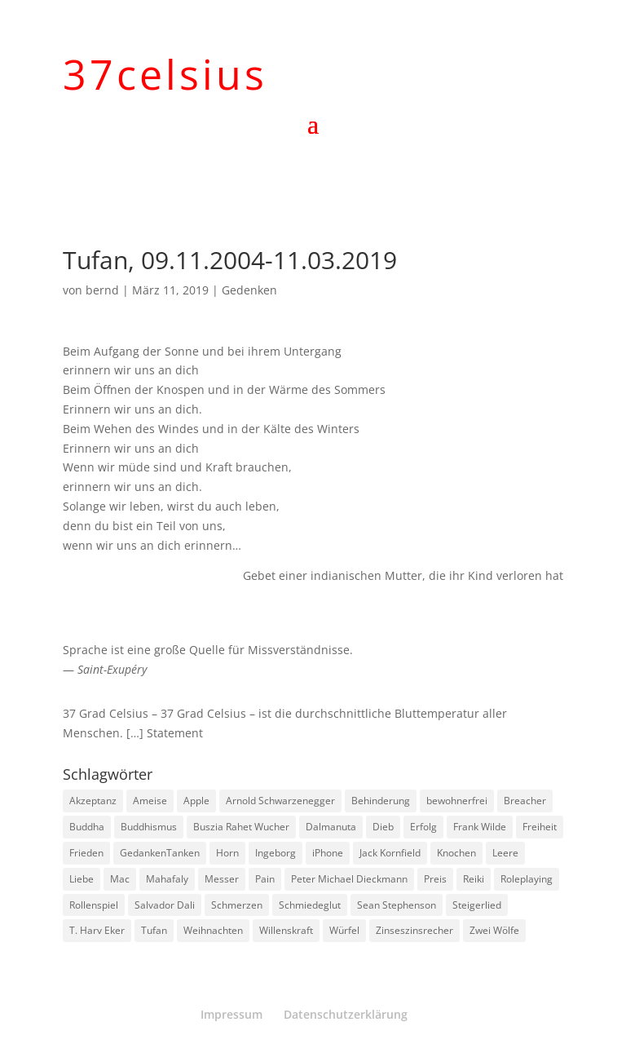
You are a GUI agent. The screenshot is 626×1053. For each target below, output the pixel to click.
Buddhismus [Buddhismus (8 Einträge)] (149, 827)
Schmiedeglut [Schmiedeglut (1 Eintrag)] (310, 905)
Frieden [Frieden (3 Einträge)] (86, 853)
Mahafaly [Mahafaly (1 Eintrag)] (167, 879)
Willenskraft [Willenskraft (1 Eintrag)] (286, 930)
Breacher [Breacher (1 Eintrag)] (525, 800)
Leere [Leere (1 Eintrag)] (505, 853)
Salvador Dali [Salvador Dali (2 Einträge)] (164, 905)
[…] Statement (164, 733)
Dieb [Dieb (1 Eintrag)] (383, 827)
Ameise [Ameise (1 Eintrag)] (150, 800)
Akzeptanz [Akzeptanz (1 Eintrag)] (93, 800)
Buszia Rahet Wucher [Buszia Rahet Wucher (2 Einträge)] (241, 827)
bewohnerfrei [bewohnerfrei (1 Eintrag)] (456, 800)
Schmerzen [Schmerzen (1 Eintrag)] (236, 905)
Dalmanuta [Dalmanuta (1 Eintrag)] (331, 827)
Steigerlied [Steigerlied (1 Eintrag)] (476, 905)
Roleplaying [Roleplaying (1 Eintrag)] (526, 879)
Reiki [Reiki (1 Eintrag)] (473, 879)
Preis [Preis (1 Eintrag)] (435, 879)
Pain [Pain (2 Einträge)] (265, 879)
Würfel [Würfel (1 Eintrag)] (344, 930)
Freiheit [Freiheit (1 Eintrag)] (539, 827)
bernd (102, 290)
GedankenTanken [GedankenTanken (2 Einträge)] (160, 853)
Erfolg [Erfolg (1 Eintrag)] (423, 827)
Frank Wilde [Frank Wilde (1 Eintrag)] (479, 827)
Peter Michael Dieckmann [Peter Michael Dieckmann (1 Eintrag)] (349, 879)
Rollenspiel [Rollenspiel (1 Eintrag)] (93, 905)
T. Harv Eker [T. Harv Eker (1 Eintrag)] (97, 930)
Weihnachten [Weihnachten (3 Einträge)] (213, 930)
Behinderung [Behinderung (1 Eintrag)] (380, 800)
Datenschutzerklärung (346, 1014)
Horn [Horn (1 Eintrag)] (227, 853)
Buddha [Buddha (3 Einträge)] (86, 827)
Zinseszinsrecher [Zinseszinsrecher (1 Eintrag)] (414, 930)
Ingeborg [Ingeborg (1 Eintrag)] (275, 853)
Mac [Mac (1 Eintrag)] (120, 879)
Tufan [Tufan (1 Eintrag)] (154, 930)
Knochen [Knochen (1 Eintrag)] (456, 853)
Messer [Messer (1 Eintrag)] (222, 879)
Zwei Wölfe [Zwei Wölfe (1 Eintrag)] (494, 930)
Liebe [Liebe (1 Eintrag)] (81, 879)
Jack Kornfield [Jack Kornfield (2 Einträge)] (390, 853)
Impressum (231, 1014)
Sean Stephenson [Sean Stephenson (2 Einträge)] (396, 905)
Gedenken (249, 290)
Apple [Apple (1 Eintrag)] (196, 800)
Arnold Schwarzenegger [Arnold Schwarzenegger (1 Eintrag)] (280, 800)
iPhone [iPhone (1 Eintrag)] (327, 853)
